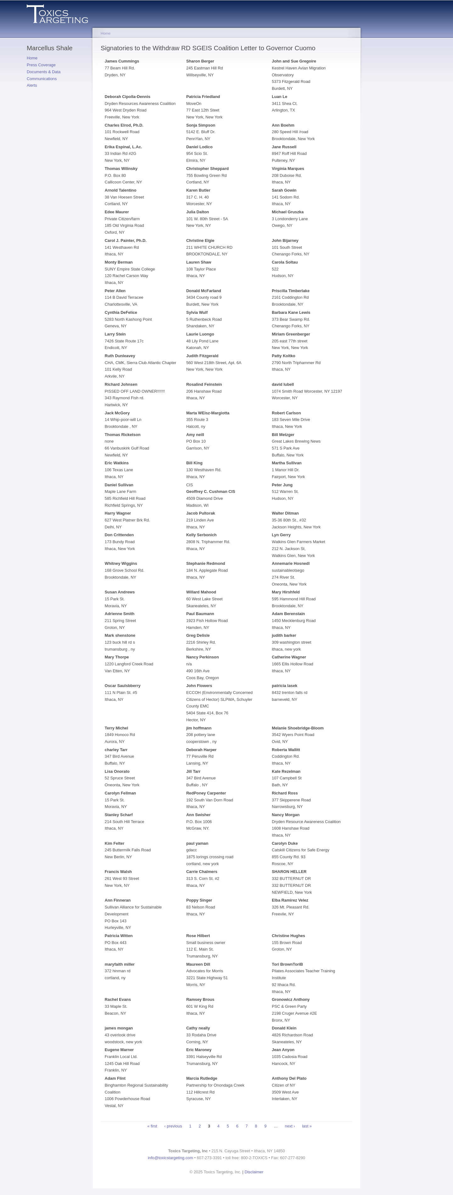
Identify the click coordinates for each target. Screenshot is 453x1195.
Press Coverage (41, 65)
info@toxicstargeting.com (170, 1157)
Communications (42, 78)
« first (152, 1126)
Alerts (32, 85)
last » (307, 1126)
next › (290, 1126)
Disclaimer (254, 1172)
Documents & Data (43, 71)
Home (32, 58)
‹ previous (173, 1126)
